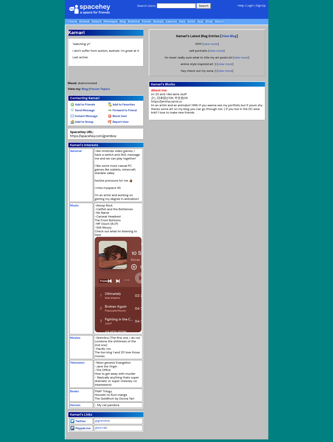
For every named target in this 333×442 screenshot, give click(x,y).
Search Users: (146, 6)
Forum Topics (100, 89)
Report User (118, 122)
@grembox (102, 421)
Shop (209, 21)
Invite (191, 21)
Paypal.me (80, 428)
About (219, 21)
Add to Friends (82, 104)
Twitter (78, 421)
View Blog (228, 36)
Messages (111, 21)
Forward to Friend (122, 110)
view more (211, 44)
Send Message (82, 110)
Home (73, 21)
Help (241, 6)
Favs (182, 21)
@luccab (101, 428)
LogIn (250, 6)
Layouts (171, 21)
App (200, 21)
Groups (158, 21)
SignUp (261, 6)
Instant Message (84, 116)
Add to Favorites (121, 104)
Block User (117, 116)
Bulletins (134, 21)
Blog (123, 21)
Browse (84, 21)
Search (203, 6)
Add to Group (81, 122)
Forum (146, 21)
